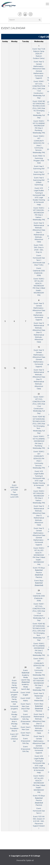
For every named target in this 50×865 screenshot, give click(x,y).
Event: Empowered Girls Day (25, 741)
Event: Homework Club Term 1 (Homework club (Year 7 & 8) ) (39, 260)
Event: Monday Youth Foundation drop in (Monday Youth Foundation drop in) (14, 721)
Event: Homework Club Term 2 (39, 810)
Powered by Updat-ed (25, 860)
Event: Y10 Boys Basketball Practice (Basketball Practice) (39, 572)
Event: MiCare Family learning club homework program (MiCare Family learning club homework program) (14, 695)
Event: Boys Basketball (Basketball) (38, 583)
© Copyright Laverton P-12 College (24, 856)
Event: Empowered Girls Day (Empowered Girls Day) (25, 719)
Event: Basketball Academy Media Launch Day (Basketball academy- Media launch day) (25, 679)
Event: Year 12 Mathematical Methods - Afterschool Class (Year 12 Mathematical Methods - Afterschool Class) (39, 232)
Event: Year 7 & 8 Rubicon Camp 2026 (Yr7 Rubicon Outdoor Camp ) (38, 53)
